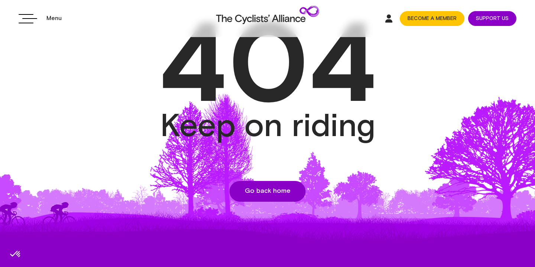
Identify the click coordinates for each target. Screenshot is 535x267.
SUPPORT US (492, 18)
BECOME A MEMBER (432, 18)
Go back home (268, 191)
